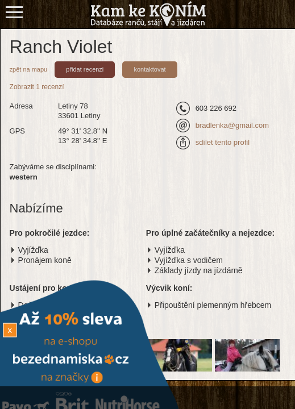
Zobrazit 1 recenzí (37, 87)
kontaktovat (149, 69)
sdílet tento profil (223, 142)
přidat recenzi (84, 69)
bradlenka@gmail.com (232, 125)
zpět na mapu (29, 69)
